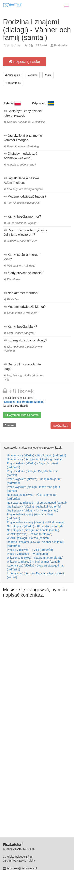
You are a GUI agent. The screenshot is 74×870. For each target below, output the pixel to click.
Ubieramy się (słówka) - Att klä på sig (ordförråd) (36, 455)
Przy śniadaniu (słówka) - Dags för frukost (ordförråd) (32, 465)
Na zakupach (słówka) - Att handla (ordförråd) (35, 526)
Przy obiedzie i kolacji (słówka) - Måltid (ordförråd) (30, 516)
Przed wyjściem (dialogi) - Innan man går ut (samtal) (33, 488)
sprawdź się (13, 83)
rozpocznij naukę (24, 62)
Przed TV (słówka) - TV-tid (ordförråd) (30, 549)
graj (48, 75)
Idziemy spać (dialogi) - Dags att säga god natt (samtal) (35, 575)
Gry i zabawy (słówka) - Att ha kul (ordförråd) (34, 506)
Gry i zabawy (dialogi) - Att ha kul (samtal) (32, 510)
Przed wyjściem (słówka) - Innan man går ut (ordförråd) (34, 481)
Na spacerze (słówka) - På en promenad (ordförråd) (31, 496)
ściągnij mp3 (13, 75)
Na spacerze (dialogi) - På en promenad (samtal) (37, 502)
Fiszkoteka (60, 45)
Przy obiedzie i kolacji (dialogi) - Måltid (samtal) (36, 522)
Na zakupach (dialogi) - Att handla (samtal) (33, 530)
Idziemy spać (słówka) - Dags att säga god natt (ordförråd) (35, 567)
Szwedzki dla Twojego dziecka (23, 401)
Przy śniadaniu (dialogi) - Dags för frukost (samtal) (32, 473)
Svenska (10, 425)
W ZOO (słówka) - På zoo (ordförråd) (29, 534)
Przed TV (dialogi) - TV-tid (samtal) (28, 553)
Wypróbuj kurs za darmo (22, 415)
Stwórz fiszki (60, 425)
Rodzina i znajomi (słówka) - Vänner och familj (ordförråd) (35, 543)
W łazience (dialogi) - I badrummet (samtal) (33, 561)
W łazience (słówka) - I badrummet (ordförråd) (35, 557)
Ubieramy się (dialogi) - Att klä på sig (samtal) (35, 459)
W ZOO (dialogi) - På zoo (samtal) (28, 538)
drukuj (32, 75)
